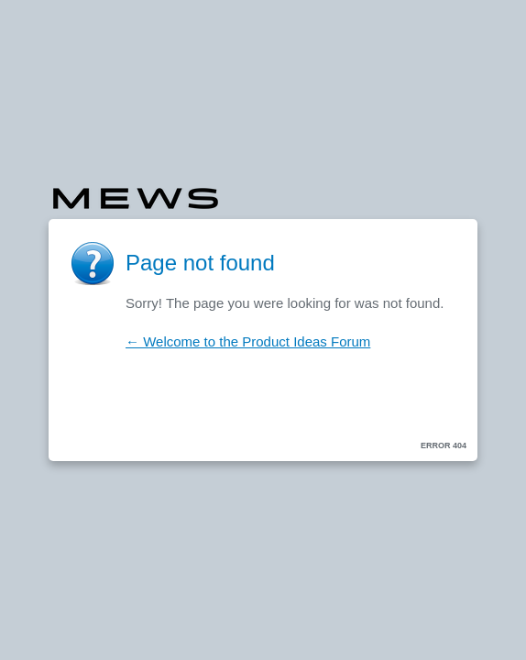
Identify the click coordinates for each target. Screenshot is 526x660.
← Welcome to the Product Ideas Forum (248, 341)
